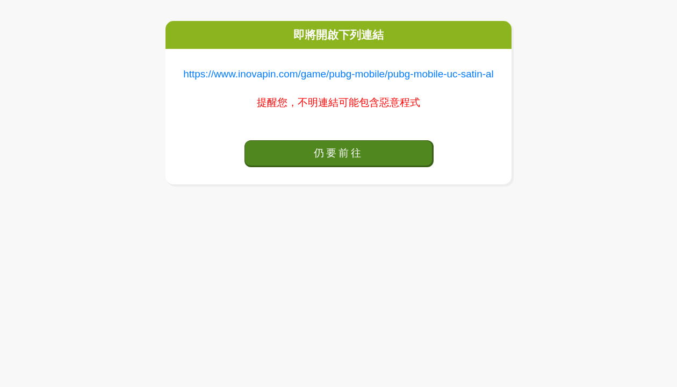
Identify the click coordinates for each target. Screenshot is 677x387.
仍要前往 (338, 153)
